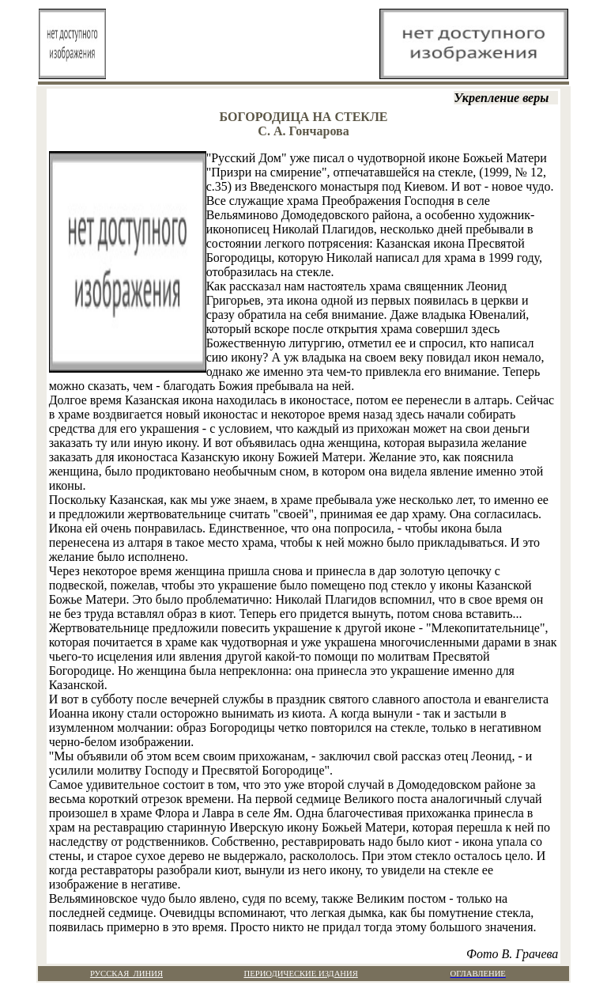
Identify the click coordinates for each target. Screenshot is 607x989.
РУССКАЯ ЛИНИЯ (126, 973)
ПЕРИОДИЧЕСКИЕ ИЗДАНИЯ (301, 973)
